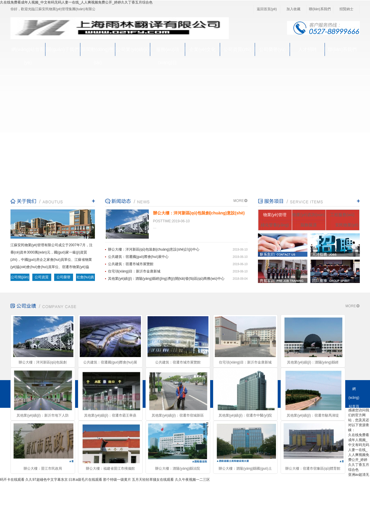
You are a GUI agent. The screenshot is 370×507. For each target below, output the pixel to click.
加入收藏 (293, 9)
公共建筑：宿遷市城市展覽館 (130, 264)
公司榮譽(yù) (272, 49)
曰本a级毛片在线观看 (85, 480)
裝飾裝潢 (308, 225)
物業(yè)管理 (274, 214)
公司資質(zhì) (238, 49)
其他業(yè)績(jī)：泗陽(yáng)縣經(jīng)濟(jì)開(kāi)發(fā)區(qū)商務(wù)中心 (166, 279)
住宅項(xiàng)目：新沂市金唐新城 (134, 271)
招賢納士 (346, 9)
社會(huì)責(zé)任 (85, 278)
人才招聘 (307, 49)
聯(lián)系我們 (320, 9)
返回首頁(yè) (267, 9)
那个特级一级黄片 (117, 480)
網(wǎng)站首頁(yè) (27, 51)
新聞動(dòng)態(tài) (98, 51)
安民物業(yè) (346, 225)
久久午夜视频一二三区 (192, 480)
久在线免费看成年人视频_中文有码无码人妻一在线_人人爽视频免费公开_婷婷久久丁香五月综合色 (76, 2)
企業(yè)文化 (202, 49)
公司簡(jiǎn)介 (20, 278)
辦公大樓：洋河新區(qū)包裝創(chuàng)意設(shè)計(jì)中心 (153, 249)
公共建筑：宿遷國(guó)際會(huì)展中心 (138, 257)
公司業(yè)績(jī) (132, 49)
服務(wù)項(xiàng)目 (167, 51)
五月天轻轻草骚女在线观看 (153, 480)
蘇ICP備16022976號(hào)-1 (134, 494)
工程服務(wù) (342, 214)
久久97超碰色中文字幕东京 (46, 480)
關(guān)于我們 (63, 49)
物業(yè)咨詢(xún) (308, 214)
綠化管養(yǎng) (275, 225)
